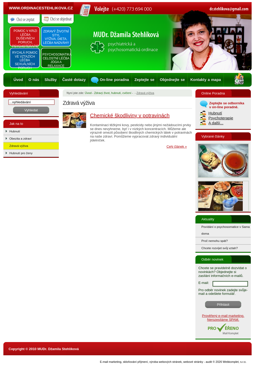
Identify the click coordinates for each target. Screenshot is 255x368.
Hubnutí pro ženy (21, 153)
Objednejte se (172, 80)
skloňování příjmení (135, 361)
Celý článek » (177, 146)
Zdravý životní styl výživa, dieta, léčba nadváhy (56, 37)
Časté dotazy (74, 80)
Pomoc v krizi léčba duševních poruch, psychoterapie (25, 38)
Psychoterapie (220, 118)
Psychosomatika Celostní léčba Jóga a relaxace (56, 60)
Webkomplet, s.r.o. (234, 361)
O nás (33, 80)
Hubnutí (14, 131)
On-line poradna (114, 80)
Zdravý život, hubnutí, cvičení (112, 92)
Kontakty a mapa (205, 80)
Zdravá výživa (18, 145)
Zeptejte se (145, 80)
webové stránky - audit (197, 361)
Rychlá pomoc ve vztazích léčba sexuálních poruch (24, 60)
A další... (216, 123)
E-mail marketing (111, 361)
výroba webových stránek (165, 361)
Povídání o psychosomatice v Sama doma (225, 230)
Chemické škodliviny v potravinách (130, 115)
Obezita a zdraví (20, 138)
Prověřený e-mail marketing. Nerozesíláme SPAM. (223, 318)
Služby (50, 80)
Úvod (18, 80)
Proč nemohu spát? (214, 240)
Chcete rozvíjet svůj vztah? (219, 248)
